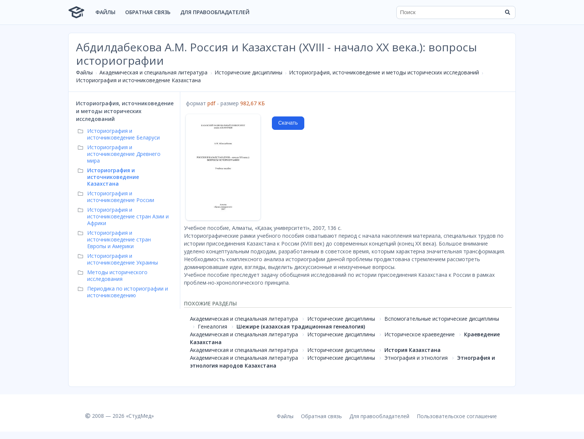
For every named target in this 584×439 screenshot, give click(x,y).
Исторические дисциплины (248, 72)
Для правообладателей (215, 12)
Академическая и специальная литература (153, 72)
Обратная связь (148, 12)
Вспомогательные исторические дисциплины (441, 318)
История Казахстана (412, 349)
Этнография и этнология (416, 357)
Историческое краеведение (419, 334)
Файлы (105, 12)
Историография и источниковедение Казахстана (138, 80)
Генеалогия (212, 326)
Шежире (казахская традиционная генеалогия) (301, 326)
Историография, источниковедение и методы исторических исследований (384, 72)
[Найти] (507, 12)
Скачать (288, 123)
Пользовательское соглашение (457, 416)
